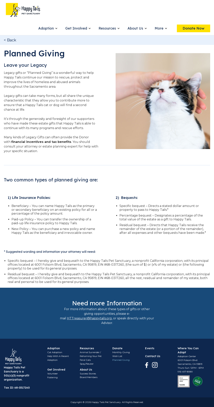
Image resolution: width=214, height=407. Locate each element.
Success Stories (88, 373)
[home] (23, 10)
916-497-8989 (185, 371)
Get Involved (76, 28)
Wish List (117, 356)
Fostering (52, 377)
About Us (135, 28)
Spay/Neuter (87, 363)
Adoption (46, 28)
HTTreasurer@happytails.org (89, 318)
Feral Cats (85, 359)
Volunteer (52, 373)
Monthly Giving (121, 352)
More (159, 28)
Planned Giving (121, 359)
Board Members (88, 377)
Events (149, 348)
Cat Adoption (54, 352)
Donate (117, 348)
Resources (107, 28)
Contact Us (152, 356)
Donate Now (193, 28)
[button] (47, 28)
